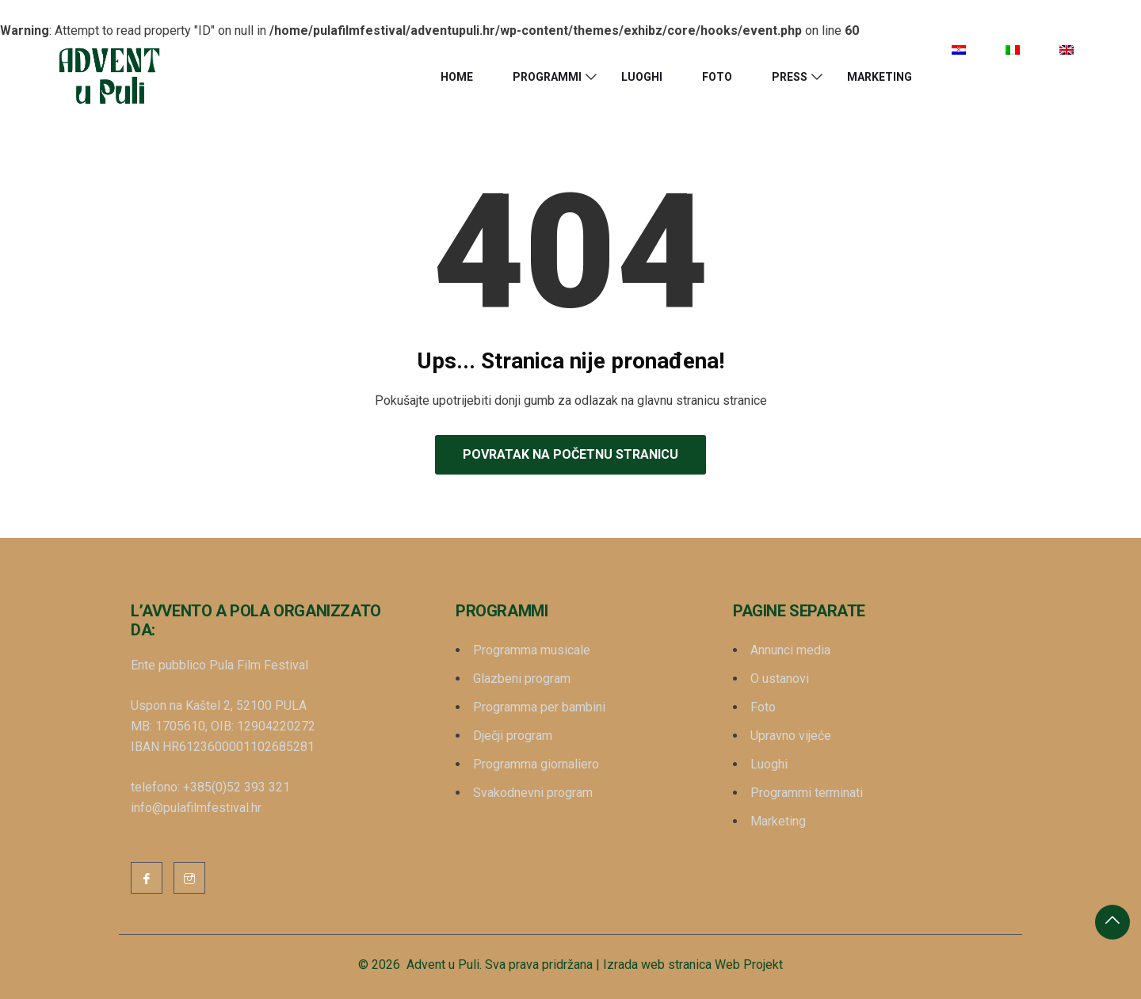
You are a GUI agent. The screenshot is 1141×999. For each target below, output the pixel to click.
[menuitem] (959, 50)
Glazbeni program (521, 678)
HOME (457, 77)
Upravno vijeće (790, 735)
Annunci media (790, 650)
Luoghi (641, 77)
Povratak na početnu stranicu (570, 454)
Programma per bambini (539, 707)
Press (789, 77)
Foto (717, 77)
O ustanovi (779, 678)
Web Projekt (749, 964)
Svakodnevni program (533, 792)
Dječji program (512, 735)
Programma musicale (531, 650)
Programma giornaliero (536, 764)
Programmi (547, 77)
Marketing (879, 77)
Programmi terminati (806, 792)
